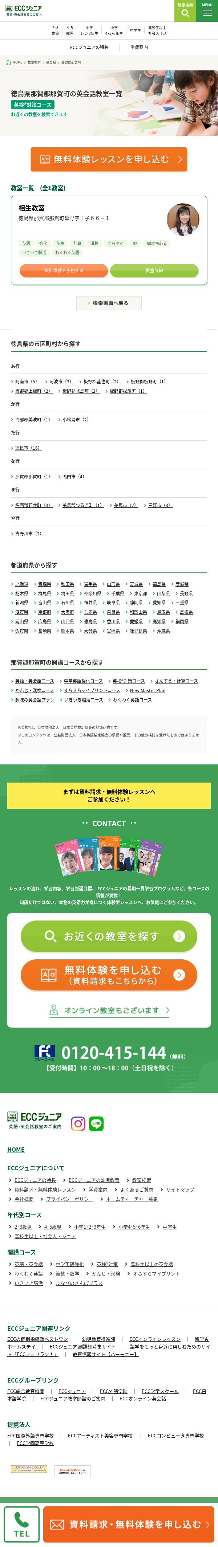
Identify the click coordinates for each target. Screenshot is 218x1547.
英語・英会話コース (34, 681)
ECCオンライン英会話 (143, 1398)
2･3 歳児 (55, 30)
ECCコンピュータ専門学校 (176, 1435)
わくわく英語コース (132, 700)
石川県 (67, 602)
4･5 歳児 (69, 30)
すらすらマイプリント (156, 1273)
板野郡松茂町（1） (128, 391)
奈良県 (113, 612)
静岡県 (136, 602)
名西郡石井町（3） (34, 505)
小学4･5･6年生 (134, 1226)
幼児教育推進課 (98, 1338)
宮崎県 (113, 631)
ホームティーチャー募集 (132, 1198)
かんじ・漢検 (106, 1273)
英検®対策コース (129, 681)
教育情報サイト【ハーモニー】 (106, 1354)
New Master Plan (147, 690)
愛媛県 (136, 621)
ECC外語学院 (114, 1391)
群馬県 (44, 593)
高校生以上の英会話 (151, 1264)
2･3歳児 (23, 1226)
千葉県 (117, 593)
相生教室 (32, 208)
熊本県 (67, 631)
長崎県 (44, 631)
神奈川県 (92, 593)
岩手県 (90, 584)
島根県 (186, 612)
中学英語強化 (70, 1264)
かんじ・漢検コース (34, 690)
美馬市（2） (126, 505)
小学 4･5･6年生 (114, 30)
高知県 (159, 621)
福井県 (90, 602)
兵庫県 (90, 612)
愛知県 (159, 602)
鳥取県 (163, 612)
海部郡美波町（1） (34, 419)
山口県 (67, 621)
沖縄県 (163, 631)
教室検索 (141, 1179)
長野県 (186, 593)
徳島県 (90, 621)
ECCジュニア (72, 1391)
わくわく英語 (29, 1273)
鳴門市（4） (74, 476)
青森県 (44, 584)
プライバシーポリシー (69, 1198)
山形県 (113, 584)
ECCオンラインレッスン (155, 1338)
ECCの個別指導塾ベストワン (37, 1338)
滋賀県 (21, 612)
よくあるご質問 (136, 1189)
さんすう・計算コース (176, 681)
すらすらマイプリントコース (92, 690)
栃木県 (21, 593)
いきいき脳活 (29, 1282)
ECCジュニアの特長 (89, 47)
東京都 (140, 593)
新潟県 (21, 602)
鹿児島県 (138, 631)
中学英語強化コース (83, 681)
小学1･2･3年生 (90, 1226)
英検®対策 (107, 1264)
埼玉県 (67, 593)
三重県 (182, 602)
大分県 (90, 631)
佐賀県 (21, 631)
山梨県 (163, 593)
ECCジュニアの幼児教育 (94, 1179)
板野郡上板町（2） (34, 391)
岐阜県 (113, 602)
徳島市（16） (28, 448)
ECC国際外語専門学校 (30, 1435)
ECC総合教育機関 (25, 1391)
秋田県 (67, 584)
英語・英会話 (29, 1264)
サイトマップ (180, 1189)
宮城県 (136, 584)
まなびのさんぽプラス (79, 1282)
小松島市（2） (76, 419)
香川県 (113, 621)
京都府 (44, 612)
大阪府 (67, 612)
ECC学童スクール (160, 1391)
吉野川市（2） (29, 533)
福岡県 (182, 621)
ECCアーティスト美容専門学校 (101, 1435)
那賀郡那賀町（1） (34, 476)
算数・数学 (67, 1273)
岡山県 (21, 621)
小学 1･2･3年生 (89, 30)
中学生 (135, 30)
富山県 (44, 602)
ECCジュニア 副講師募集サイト (83, 1346)
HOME (16, 1149)
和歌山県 (138, 612)
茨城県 (182, 584)
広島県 (44, 621)
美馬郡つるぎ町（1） (83, 505)
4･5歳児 (52, 1226)
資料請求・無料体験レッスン (45, 1189)
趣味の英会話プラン (34, 700)
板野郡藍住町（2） (102, 381)
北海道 (21, 584)
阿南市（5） (27, 381)
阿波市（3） (61, 381)
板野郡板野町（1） (149, 381)
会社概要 (24, 1198)
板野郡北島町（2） (81, 391)
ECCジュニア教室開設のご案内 (72, 1398)
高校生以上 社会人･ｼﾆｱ (157, 30)
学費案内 (139, 47)
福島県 (159, 584)
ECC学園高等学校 (35, 1443)
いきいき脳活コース (83, 700)
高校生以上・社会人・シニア (45, 1236)
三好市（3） (160, 505)
